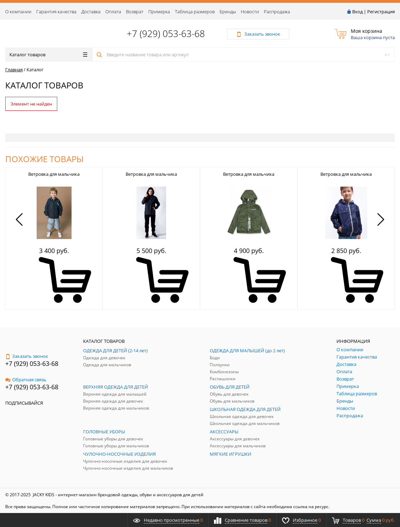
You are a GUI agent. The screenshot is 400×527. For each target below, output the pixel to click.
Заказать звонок (26, 356)
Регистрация (381, 11)
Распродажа (277, 11)
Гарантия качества (56, 11)
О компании (18, 11)
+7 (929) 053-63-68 (166, 33)
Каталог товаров (48, 54)
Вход (357, 11)
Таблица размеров (195, 11)
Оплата (113, 11)
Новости (250, 11)
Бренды (228, 11)
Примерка (159, 11)
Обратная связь (25, 379)
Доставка (91, 11)
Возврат (134, 11)
